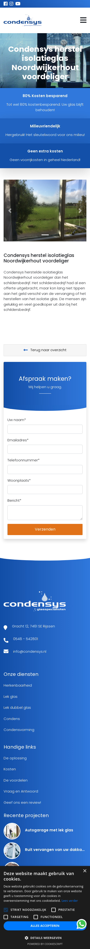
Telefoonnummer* (23, 460)
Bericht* (14, 500)
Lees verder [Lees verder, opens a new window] (69, 901)
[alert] (45, 907)
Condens (12, 718)
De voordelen (16, 780)
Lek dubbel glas (17, 707)
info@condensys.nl (29, 651)
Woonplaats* (19, 480)
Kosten (10, 769)
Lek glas (11, 696)
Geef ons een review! (22, 802)
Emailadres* (18, 440)
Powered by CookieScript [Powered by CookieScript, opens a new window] (45, 944)
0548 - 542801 (25, 638)
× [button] (84, 871)
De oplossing (15, 758)
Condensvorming (19, 729)
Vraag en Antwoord (21, 791)
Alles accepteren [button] (45, 926)
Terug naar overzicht (45, 349)
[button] (10, 210)
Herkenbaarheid (18, 685)
